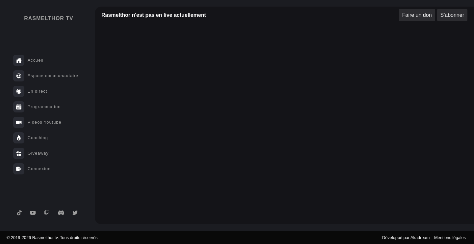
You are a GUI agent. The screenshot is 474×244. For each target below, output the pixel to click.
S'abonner (452, 15)
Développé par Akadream (406, 237)
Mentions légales (450, 237)
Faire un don (417, 15)
